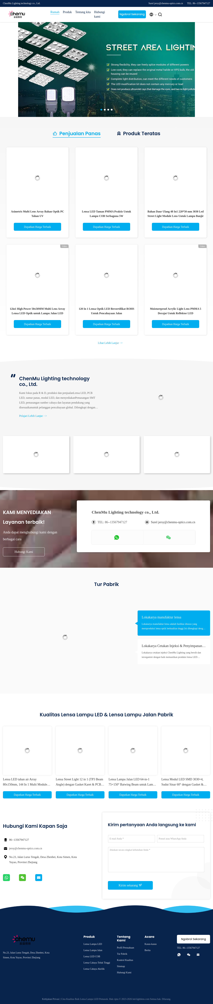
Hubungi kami (99, 14)
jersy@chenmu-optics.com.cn (25, 848)
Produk (67, 12)
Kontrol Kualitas (125, 960)
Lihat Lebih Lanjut (110, 342)
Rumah (54, 12)
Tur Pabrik (122, 954)
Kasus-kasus (151, 944)
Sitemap (121, 966)
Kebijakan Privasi (50, 999)
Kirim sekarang (130, 885)
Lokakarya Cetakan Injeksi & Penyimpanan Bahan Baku (172, 646)
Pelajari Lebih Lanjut (33, 415)
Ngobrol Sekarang (132, 14)
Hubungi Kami (23, 552)
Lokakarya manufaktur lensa (161, 617)
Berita (148, 950)
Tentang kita (83, 12)
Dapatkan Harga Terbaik (37, 226)
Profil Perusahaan (125, 947)
